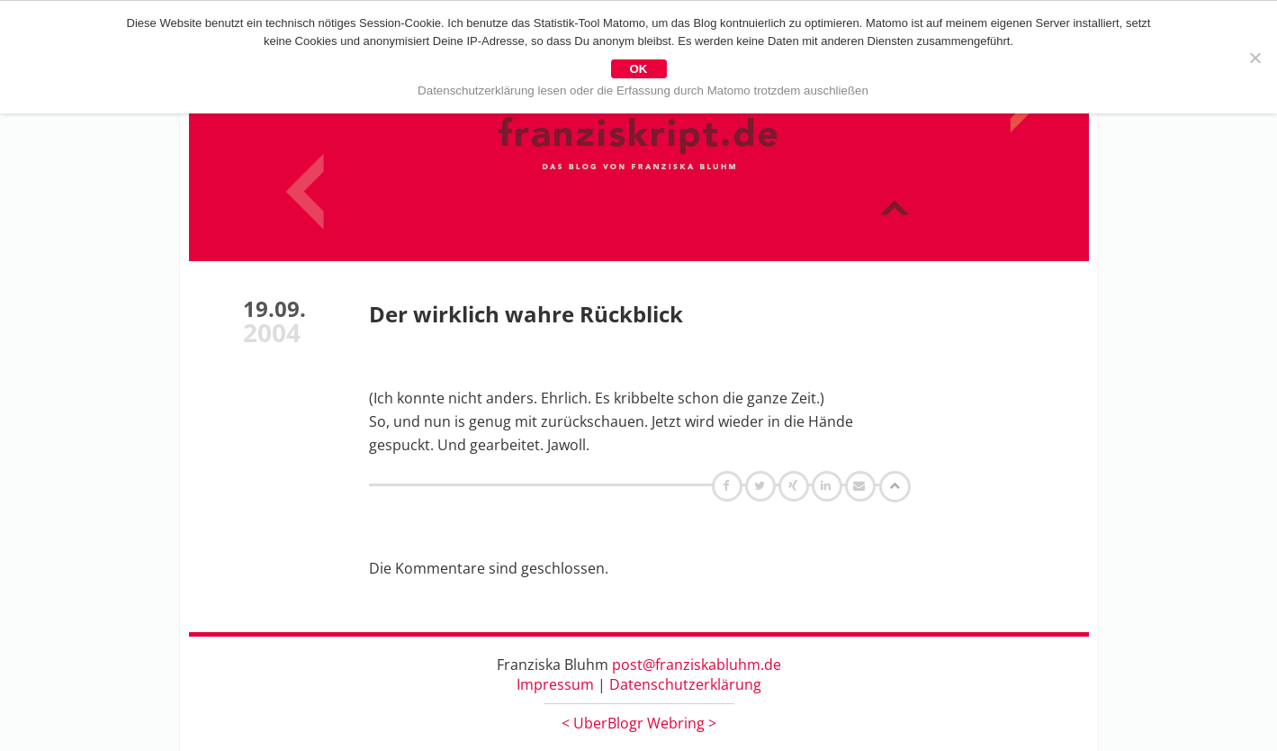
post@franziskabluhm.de (696, 664)
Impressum (555, 684)
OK (639, 69)
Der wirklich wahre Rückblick (526, 314)
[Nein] (1255, 58)
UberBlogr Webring (639, 723)
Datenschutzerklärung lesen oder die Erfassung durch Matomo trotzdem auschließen (643, 90)
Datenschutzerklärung (685, 684)
